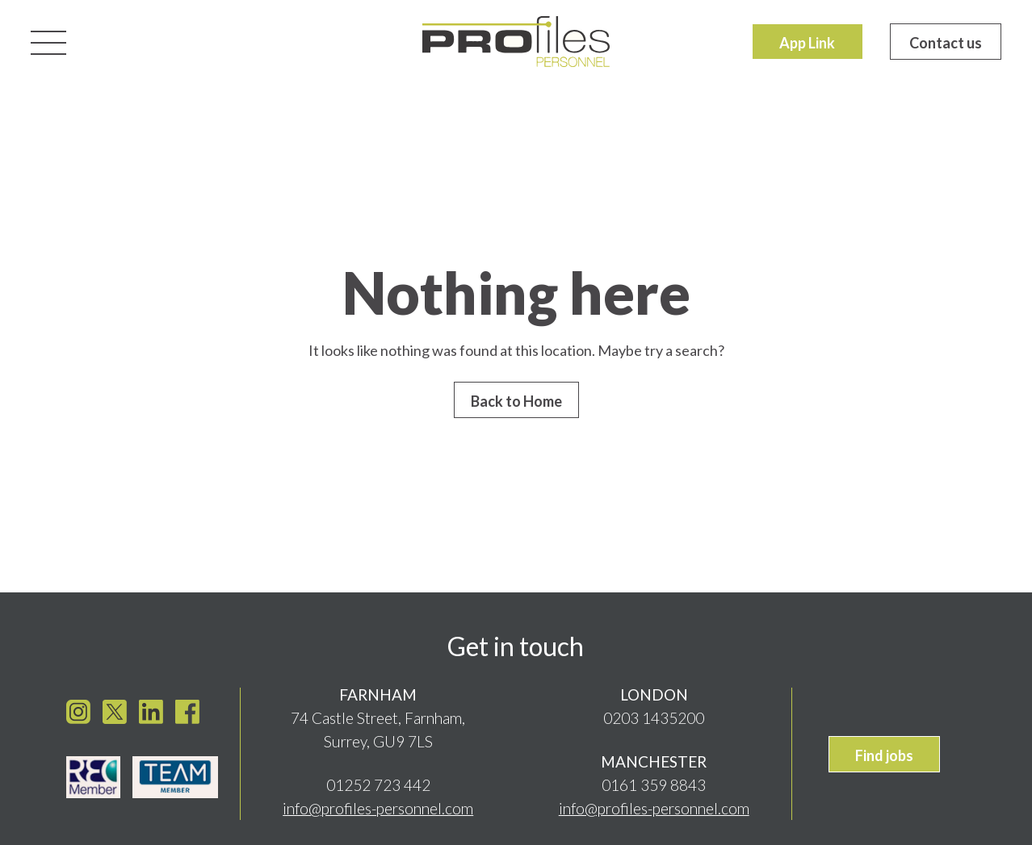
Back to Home (516, 401)
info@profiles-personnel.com (378, 805)
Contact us (945, 43)
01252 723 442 (378, 781)
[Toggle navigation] (48, 41)
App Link (807, 43)
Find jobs (884, 751)
